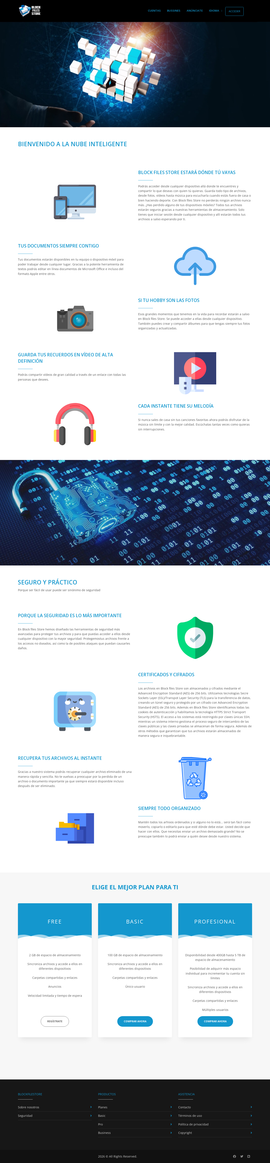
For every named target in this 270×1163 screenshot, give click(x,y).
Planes (102, 1107)
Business (104, 1133)
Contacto (184, 1107)
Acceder (234, 11)
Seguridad (25, 1116)
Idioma (215, 10)
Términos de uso (190, 1116)
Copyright (185, 1133)
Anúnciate (195, 10)
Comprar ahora (135, 1021)
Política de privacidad (193, 1124)
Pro (100, 1124)
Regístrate (54, 1021)
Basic (101, 1116)
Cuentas (154, 10)
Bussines (173, 10)
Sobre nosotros (28, 1107)
